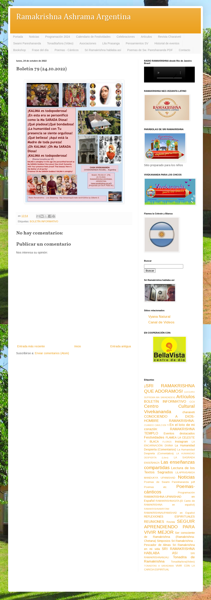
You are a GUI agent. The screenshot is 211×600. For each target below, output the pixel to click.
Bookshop (19, 50)
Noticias (34, 36)
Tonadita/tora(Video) (183, 561)
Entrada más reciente (31, 346)
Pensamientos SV (137, 43)
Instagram (181, 441)
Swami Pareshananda (27, 43)
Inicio (77, 346)
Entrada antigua (120, 346)
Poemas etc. (155, 487)
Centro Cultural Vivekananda (169, 409)
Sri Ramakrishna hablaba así (103, 50)
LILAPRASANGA (185, 472)
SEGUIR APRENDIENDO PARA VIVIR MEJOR (169, 527)
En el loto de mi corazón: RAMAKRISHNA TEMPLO (169, 429)
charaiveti (188, 412)
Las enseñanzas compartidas (169, 465)
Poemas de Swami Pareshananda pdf (169, 482)
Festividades (154, 437)
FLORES (167, 442)
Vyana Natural (159, 317)
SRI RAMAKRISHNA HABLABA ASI (169, 551)
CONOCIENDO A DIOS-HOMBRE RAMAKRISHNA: (169, 419)
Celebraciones (126, 36)
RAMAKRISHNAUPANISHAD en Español (169, 512)
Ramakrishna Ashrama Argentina (73, 17)
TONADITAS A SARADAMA (159, 566)
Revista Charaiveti (169, 36)
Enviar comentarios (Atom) (52, 353)
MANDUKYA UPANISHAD (159, 477)
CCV (192, 401)
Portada (18, 36)
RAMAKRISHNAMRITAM (156, 509)
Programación (186, 492)
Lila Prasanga (111, 43)
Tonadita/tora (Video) (60, 43)
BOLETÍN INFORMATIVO (44, 221)
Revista (171, 522)
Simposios (163, 540)
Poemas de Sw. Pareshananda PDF (150, 50)
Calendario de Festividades (93, 36)
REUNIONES (154, 522)
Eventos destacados (179, 433)
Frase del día (40, 50)
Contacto (184, 50)
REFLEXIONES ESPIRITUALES (169, 516)
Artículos (146, 36)
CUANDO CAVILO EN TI (156, 425)
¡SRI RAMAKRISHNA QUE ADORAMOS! (169, 388)
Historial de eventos (166, 43)
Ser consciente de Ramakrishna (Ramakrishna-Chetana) (169, 536)
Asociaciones (88, 43)
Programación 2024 (57, 36)
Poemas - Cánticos (67, 50)
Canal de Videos (161, 322)
